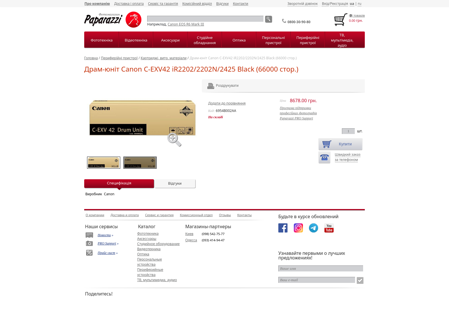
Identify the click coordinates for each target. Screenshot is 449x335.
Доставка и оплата (125, 215)
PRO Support (107, 243)
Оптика (239, 40)
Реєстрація (339, 3)
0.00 (352, 20)
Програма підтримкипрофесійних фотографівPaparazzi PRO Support (298, 113)
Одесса (191, 240)
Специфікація (119, 183)
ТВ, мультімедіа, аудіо (342, 40)
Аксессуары (146, 238)
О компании (95, 215)
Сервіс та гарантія (163, 3)
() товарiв (357, 15)
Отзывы (225, 215)
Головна (91, 58)
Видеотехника (149, 249)
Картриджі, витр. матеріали (163, 58)
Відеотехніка (136, 40)
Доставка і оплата (129, 3)
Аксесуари (170, 40)
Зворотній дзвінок (302, 3)
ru (359, 3)
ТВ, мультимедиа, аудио (157, 279)
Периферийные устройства (150, 272)
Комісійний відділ (197, 3)
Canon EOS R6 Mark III (186, 24)
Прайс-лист (106, 253)
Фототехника (148, 233)
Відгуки (222, 3)
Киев (189, 233)
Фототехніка (102, 40)
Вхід (325, 3)
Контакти (240, 3)
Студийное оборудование (158, 243)
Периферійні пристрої (307, 40)
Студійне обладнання (205, 40)
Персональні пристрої (273, 40)
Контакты (244, 215)
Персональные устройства (149, 262)
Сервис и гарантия (159, 215)
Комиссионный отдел (196, 215)
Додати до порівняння (227, 103)
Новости (104, 235)
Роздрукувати (219, 85)
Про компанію (97, 3)
